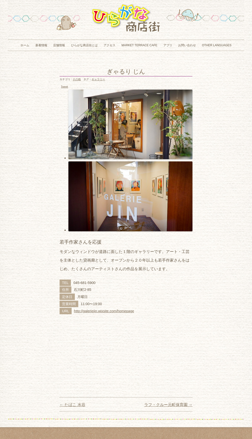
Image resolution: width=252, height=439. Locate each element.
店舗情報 (59, 45)
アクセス (109, 45)
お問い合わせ (187, 45)
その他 (77, 79)
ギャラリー (98, 79)
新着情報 (41, 45)
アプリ (167, 45)
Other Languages (217, 45)
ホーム (24, 45)
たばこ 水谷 (72, 405)
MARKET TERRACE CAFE (140, 45)
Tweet (64, 86)
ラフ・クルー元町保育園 (168, 405)
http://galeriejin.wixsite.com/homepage (104, 311)
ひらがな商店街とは (84, 45)
